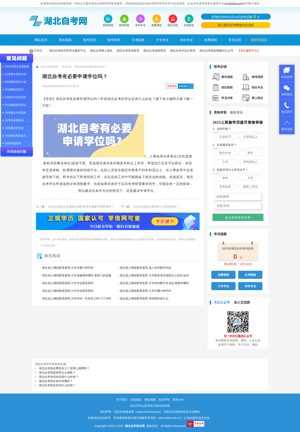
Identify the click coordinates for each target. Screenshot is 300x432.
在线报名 (136, 399)
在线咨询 (287, 73)
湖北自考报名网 (49, 66)
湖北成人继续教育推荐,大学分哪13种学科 (68, 267)
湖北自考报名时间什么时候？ (57, 385)
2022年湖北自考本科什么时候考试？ (156, 206)
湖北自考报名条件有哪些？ (56, 381)
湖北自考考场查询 (128, 50)
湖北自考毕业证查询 (182, 50)
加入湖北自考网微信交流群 (236, 25)
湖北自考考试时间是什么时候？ (58, 376)
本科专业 (186, 40)
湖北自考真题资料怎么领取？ (57, 372)
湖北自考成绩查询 (154, 50)
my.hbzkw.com (233, 3)
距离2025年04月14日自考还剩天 (236, 16)
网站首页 (41, 40)
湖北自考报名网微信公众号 (216, 50)
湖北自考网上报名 (101, 50)
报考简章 (113, 40)
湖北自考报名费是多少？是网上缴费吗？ (64, 368)
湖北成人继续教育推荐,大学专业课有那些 (68, 283)
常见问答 (234, 40)
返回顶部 (287, 125)
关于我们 (121, 399)
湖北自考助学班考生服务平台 (67, 50)
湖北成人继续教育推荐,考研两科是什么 (144, 298)
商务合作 (178, 399)
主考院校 (138, 40)
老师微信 (287, 90)
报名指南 (65, 40)
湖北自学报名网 (135, 426)
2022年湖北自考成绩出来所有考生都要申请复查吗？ (81, 206)
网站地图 (150, 399)
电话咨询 (287, 107)
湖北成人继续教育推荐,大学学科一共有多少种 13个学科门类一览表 (75, 302)
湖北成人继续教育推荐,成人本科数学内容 (145, 267)
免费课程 (210, 40)
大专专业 (162, 40)
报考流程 (89, 40)
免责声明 (164, 399)
